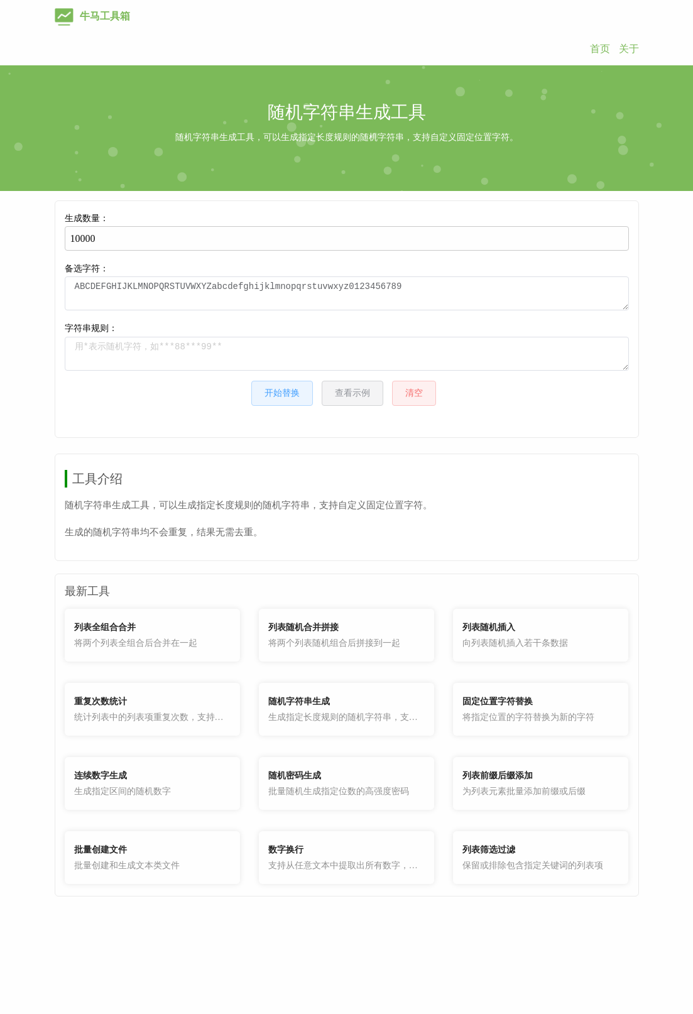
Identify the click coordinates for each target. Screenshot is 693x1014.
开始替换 (282, 393)
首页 (600, 48)
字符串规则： (347, 347)
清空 (414, 393)
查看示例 (352, 393)
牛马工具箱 (92, 16)
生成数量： (347, 232)
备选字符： (347, 287)
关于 (629, 48)
